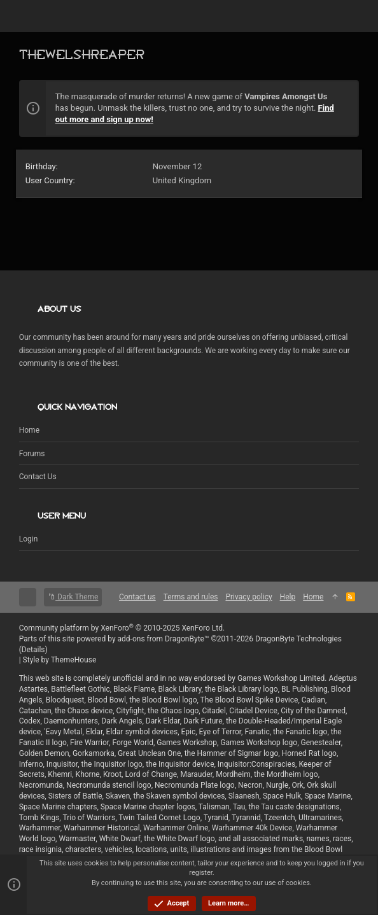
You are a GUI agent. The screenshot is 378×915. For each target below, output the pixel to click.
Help (288, 596)
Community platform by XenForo (122, 628)
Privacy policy (248, 596)
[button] (32, 16)
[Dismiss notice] (342, 97)
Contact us (38, 476)
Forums (32, 453)
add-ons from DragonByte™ (163, 638)
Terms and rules (191, 596)
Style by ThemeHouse (60, 659)
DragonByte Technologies (298, 638)
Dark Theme (73, 596)
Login (28, 538)
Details (33, 649)
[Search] (346, 16)
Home (29, 430)
